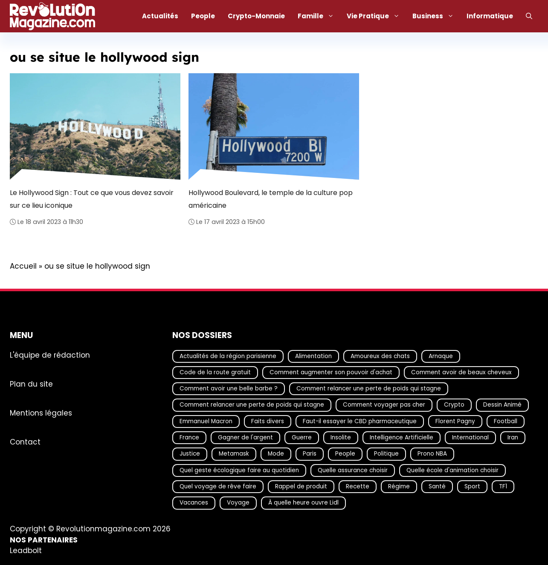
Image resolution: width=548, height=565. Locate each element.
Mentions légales (41, 413)
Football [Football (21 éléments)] (505, 421)
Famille (319, 16)
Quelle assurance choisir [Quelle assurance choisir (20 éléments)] (353, 470)
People (203, 15)
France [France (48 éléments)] (189, 437)
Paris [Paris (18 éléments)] (309, 454)
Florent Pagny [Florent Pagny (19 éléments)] (455, 421)
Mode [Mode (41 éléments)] (276, 454)
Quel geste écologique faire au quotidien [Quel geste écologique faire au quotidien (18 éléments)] (239, 470)
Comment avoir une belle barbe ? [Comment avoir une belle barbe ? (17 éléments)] (229, 388)
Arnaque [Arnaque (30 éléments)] (441, 356)
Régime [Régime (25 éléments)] (399, 486)
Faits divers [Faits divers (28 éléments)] (267, 421)
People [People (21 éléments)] (345, 454)
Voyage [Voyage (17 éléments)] (238, 503)
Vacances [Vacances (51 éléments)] (194, 503)
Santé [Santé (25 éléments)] (437, 486)
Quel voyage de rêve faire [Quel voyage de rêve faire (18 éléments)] (218, 486)
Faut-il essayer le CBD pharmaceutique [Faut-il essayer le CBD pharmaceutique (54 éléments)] (360, 421)
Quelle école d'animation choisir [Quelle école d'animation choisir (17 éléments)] (452, 470)
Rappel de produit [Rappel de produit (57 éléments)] (301, 486)
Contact (25, 442)
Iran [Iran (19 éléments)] (512, 437)
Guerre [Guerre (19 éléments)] (302, 437)
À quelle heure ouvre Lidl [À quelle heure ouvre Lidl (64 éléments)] (303, 503)
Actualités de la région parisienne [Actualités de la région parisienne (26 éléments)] (228, 356)
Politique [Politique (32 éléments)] (386, 454)
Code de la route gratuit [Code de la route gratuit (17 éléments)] (215, 372)
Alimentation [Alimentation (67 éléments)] (313, 356)
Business (436, 16)
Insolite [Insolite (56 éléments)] (341, 437)
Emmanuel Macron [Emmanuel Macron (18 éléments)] (206, 421)
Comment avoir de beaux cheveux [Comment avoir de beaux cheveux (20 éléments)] (461, 372)
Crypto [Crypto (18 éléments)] (454, 405)
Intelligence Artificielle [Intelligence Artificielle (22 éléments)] (401, 437)
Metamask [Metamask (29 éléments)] (234, 454)
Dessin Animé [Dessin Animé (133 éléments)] (502, 405)
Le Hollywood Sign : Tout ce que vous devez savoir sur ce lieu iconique (92, 198)
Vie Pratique (376, 16)
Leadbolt (26, 550)
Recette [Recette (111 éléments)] (357, 486)
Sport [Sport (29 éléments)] (472, 486)
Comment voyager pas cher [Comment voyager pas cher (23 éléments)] (384, 405)
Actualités (160, 15)
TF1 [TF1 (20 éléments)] (503, 486)
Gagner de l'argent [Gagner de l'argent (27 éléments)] (245, 437)
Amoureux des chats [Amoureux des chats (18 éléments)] (380, 356)
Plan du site (31, 384)
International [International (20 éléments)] (470, 437)
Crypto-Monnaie (256, 15)
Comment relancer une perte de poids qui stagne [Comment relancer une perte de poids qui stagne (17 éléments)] (368, 388)
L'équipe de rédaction (50, 355)
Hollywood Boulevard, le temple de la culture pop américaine (270, 198)
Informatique (490, 15)
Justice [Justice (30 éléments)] (190, 454)
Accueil (23, 266)
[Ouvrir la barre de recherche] (529, 16)
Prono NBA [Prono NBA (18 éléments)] (432, 454)
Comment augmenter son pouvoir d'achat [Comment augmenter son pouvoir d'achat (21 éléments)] (331, 372)
